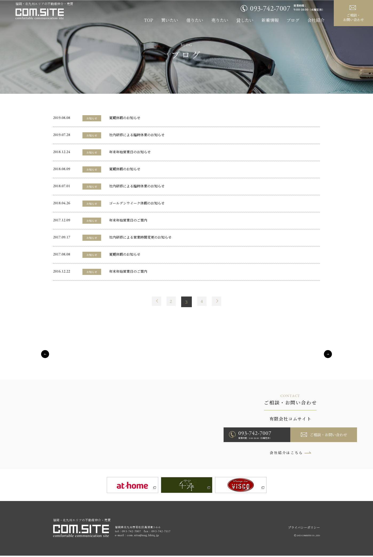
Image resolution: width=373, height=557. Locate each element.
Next (218, 301)
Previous (45, 354)
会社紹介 (315, 20)
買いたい (169, 20)
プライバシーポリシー (304, 528)
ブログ (293, 20)
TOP (148, 20)
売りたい (219, 20)
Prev (154, 301)
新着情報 (270, 20)
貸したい (244, 20)
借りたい (194, 20)
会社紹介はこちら (286, 452)
